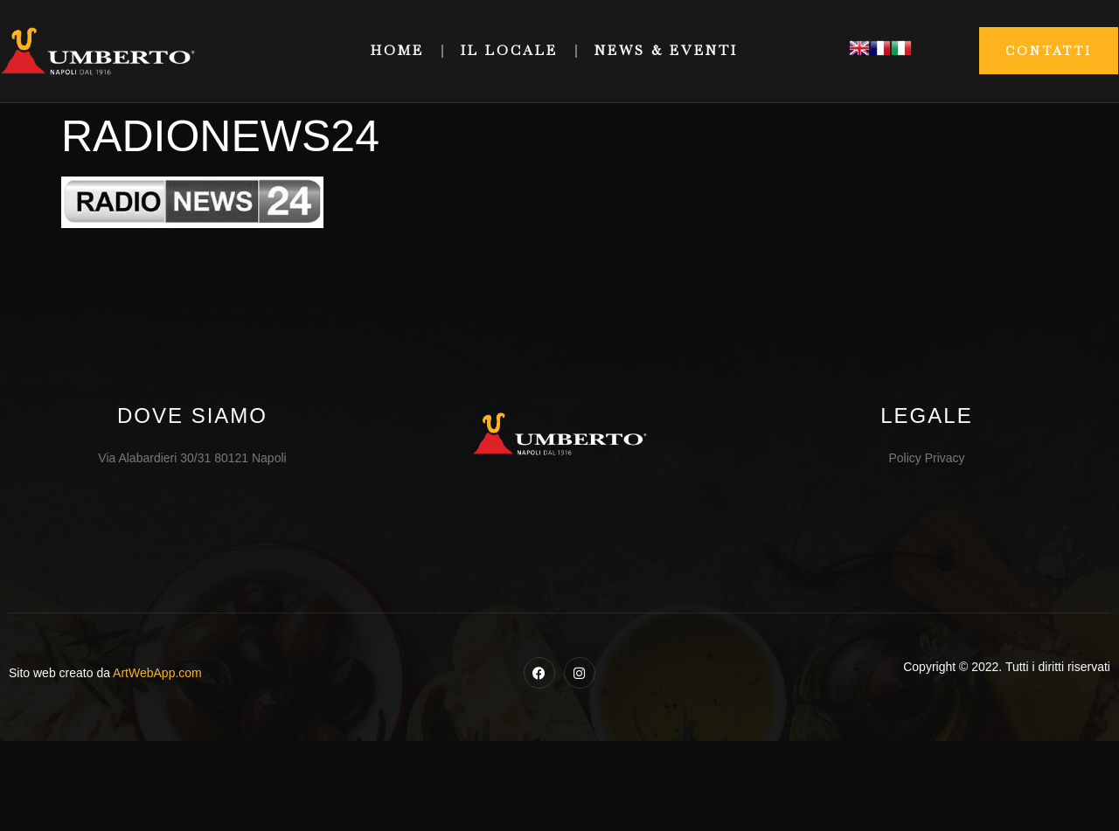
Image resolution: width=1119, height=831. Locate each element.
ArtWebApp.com (157, 673)
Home (397, 51)
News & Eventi (666, 51)
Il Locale (509, 51)
